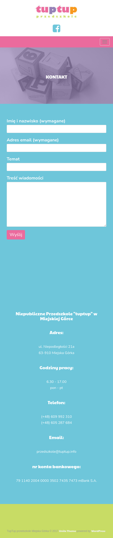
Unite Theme (67, 531)
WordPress (98, 531)
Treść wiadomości (56, 182)
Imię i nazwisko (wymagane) (56, 125)
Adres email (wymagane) (56, 144)
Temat (56, 163)
